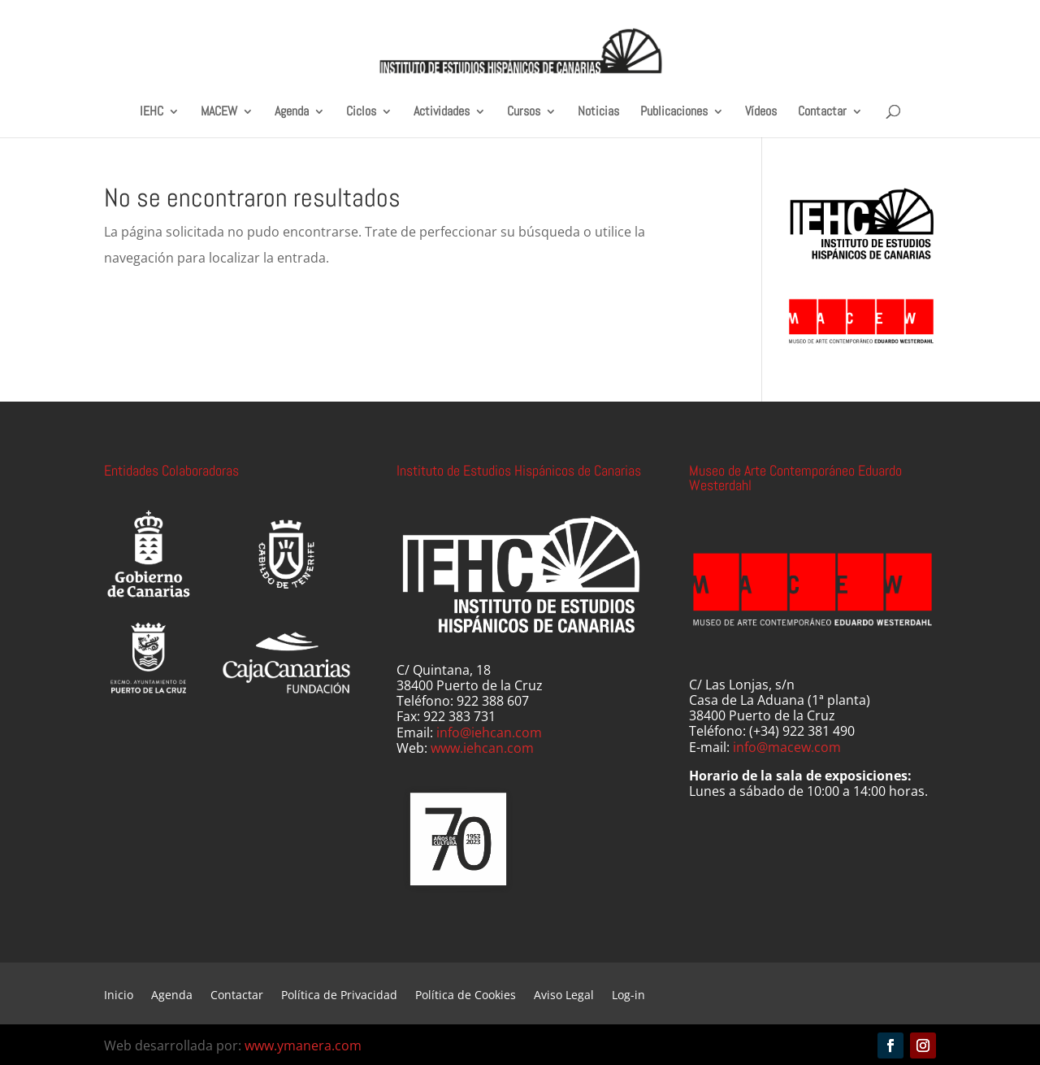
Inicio (118, 995)
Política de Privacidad (339, 995)
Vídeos (761, 112)
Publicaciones (674, 112)
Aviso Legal (564, 995)
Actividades (442, 112)
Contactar (822, 112)
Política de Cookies (465, 995)
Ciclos (361, 112)
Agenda (292, 112)
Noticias (598, 112)
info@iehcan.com (489, 732)
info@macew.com (787, 747)
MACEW (219, 112)
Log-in (628, 995)
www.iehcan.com (482, 748)
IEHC (151, 112)
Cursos (523, 112)
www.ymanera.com (303, 1045)
